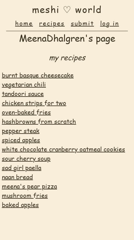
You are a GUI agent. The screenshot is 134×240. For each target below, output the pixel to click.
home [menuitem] (24, 23)
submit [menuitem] (82, 23)
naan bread (17, 176)
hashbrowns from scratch (39, 121)
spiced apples (21, 139)
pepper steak (20, 130)
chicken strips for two (34, 102)
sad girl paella (21, 167)
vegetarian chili (24, 84)
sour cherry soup (26, 158)
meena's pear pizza (29, 186)
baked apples (20, 204)
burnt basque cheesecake (38, 75)
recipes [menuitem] (52, 23)
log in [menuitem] (109, 23)
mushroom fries (25, 195)
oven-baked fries (26, 112)
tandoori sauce (23, 93)
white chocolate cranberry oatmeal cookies (63, 149)
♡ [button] (67, 9)
